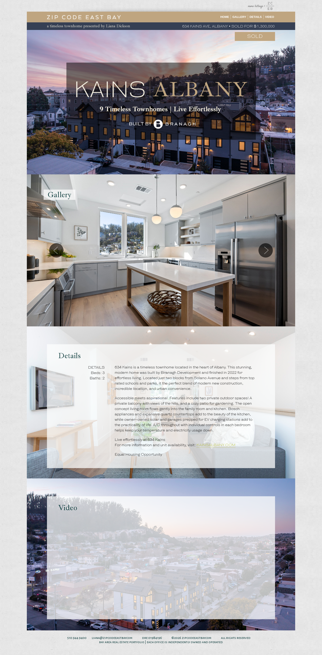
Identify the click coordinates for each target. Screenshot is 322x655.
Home (224, 17)
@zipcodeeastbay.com (116, 638)
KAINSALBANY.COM (216, 445)
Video (269, 17)
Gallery (239, 17)
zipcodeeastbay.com (196, 638)
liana (96, 638)
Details (256, 17)
